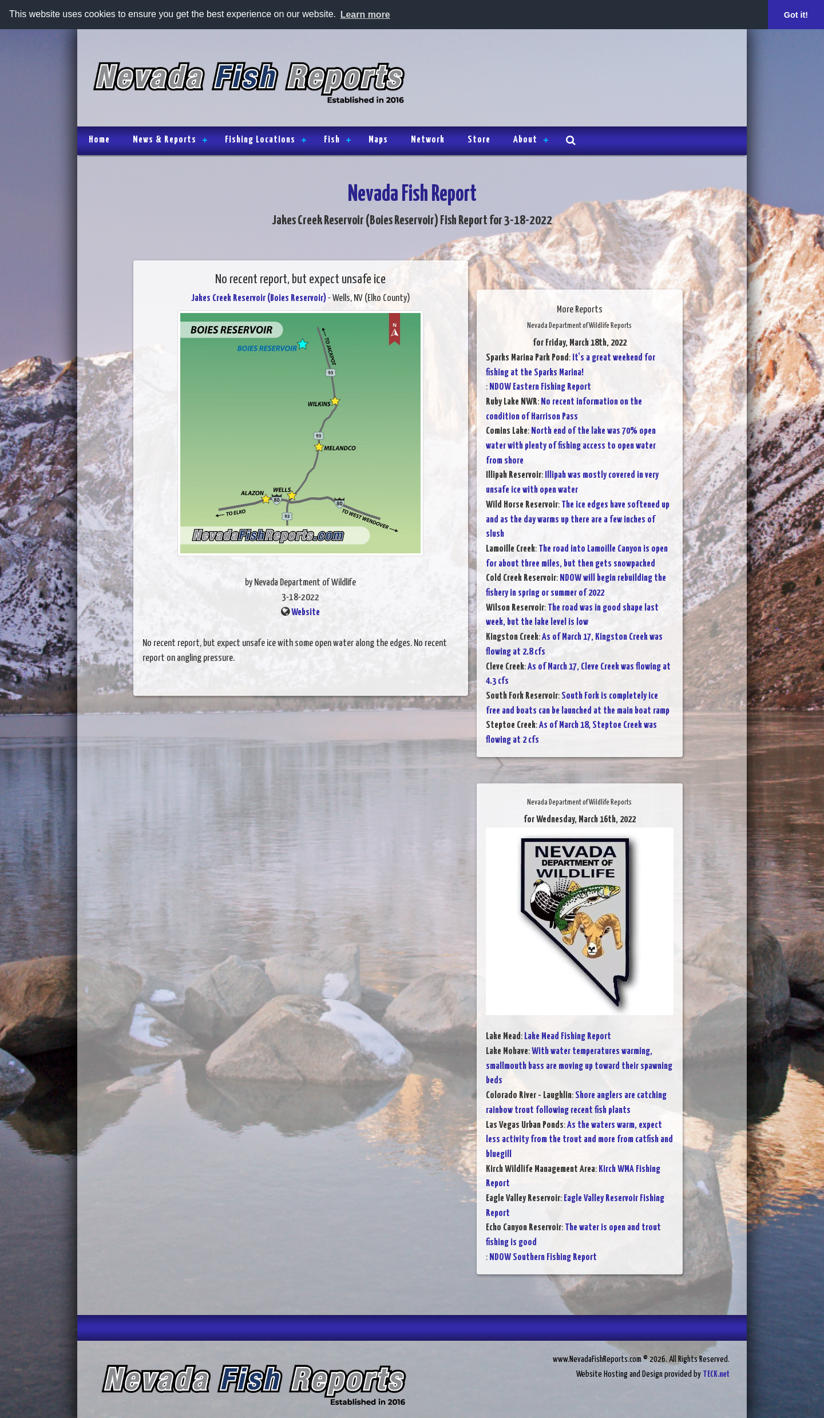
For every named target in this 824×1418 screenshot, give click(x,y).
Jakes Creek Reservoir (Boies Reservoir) (258, 298)
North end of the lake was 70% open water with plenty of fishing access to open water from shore (571, 445)
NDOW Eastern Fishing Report (540, 387)
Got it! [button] (796, 14)
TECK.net (716, 1374)
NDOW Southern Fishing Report (543, 1257)
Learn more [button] (365, 14)
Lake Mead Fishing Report (567, 1036)
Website (305, 612)
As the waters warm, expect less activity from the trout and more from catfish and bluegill (579, 1139)
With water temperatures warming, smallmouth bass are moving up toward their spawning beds (579, 1066)
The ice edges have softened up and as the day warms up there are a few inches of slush (578, 519)
